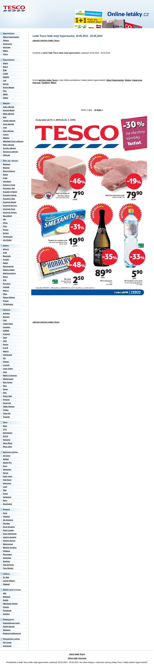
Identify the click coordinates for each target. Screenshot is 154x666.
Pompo (6, 607)
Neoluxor (7, 630)
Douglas (6, 523)
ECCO (5, 436)
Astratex (6, 313)
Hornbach (7, 181)
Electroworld (8, 266)
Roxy (5, 500)
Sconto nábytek (9, 148)
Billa (5, 70)
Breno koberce (9, 171)
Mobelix (6, 138)
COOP (5, 74)
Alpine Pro (7, 463)
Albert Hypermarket (115, 80)
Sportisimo (7, 504)
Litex (5, 372)
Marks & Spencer (10, 375)
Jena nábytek (8, 124)
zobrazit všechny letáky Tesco (46, 40)
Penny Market (8, 87)
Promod (6, 400)
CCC (5, 429)
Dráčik (5, 600)
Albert (5, 63)
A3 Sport (6, 456)
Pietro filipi (7, 396)
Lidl (4, 80)
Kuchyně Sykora (9, 212)
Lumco (6, 134)
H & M (5, 348)
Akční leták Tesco (77, 654)
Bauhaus (6, 164)
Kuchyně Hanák (9, 202)
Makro (53, 83)
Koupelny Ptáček (10, 192)
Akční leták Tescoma (77, 658)
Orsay (5, 389)
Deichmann (7, 433)
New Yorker (7, 382)
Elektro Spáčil (8, 270)
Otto (5, 393)
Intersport (7, 483)
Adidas (6, 459)
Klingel (6, 362)
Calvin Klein (8, 324)
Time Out (6, 413)
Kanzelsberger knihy (11, 623)
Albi (4, 593)
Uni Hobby (7, 240)
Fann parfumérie (9, 534)
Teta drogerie (8, 565)
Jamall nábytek (9, 121)
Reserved (7, 403)
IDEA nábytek (8, 114)
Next (5, 386)
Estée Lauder (8, 530)
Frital (5, 178)
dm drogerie (8, 520)
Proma (5, 230)
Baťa (5, 426)
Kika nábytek (8, 131)
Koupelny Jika (9, 188)
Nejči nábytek (8, 145)
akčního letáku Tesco (48, 80)
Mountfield (7, 216)
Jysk (5, 127)
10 (95, 110)
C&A (5, 320)
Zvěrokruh (7, 646)
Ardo (5, 253)
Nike (5, 490)
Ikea (4, 117)
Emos (5, 277)
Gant (5, 337)
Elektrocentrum (9, 273)
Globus (128, 80)
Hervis (5, 473)
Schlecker (7, 558)
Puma (5, 494)
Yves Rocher (8, 568)
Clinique (6, 516)
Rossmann (7, 554)
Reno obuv (7, 447)
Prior (5, 226)
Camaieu (6, 327)
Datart (5, 263)
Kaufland (46, 83)
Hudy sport (7, 476)
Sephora (6, 561)
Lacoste (6, 365)
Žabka (5, 98)
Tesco (5, 54)
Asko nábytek (8, 107)
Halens (6, 351)
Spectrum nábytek (10, 152)
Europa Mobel (8, 110)
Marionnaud (8, 544)
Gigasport (7, 469)
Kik (4, 358)
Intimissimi (7, 355)
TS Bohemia (8, 304)
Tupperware (8, 237)
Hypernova (137, 80)
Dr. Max (6, 577)
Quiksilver (7, 497)
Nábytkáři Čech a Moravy (13, 141)
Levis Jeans (8, 369)
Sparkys (6, 614)
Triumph (6, 417)
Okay (5, 294)
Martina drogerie (9, 547)
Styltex (6, 233)
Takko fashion (8, 406)
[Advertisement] (45, 67)
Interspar (37, 83)
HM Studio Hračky (10, 604)
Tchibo (5, 410)
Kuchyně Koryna (10, 206)
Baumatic (7, 256)
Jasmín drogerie (9, 537)
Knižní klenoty (9, 626)
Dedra (5, 175)
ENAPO (6, 77)
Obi (4, 219)
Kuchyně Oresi (9, 209)
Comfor (6, 259)
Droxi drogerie (9, 527)
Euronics (6, 284)
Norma (5, 84)
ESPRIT (6, 331)
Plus (5, 91)
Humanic (6, 440)
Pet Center (7, 642)
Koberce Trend (9, 185)
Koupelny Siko (9, 199)
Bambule (6, 597)
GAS (5, 341)
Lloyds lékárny (9, 581)
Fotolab (6, 287)
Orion (5, 223)
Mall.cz (6, 290)
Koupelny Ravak (9, 195)
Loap (5, 487)
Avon (5, 513)
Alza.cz (6, 249)
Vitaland (6, 584)
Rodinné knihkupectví (12, 633)
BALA (5, 67)
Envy (5, 466)
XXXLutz (6, 155)
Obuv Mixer (7, 443)
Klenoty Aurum (9, 541)
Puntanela (7, 610)
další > (100, 110)
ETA (4, 280)
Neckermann (8, 379)
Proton (5, 301)
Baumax (6, 168)
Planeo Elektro (9, 297)
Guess (5, 344)
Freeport (6, 334)
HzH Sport (7, 480)
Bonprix (6, 317)
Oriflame (6, 551)
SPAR (5, 94)
